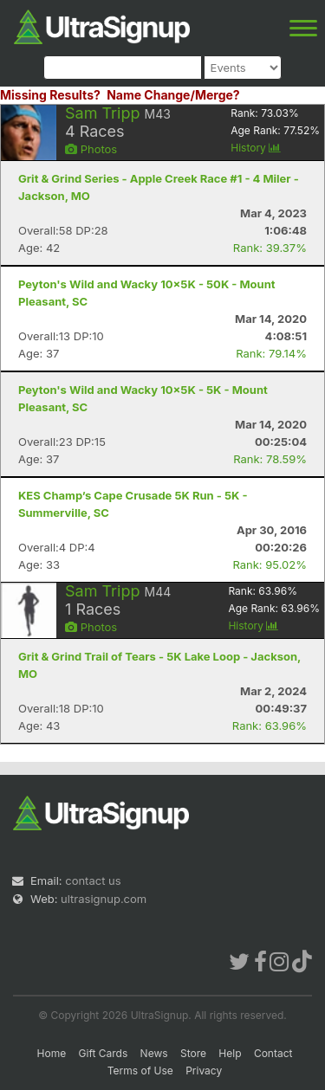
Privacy (203, 1070)
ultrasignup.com (103, 899)
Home (52, 1053)
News (154, 1053)
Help (229, 1053)
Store (193, 1053)
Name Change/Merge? (173, 94)
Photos (91, 149)
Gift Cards (103, 1053)
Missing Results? (50, 94)
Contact (273, 1053)
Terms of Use (140, 1070)
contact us (92, 880)
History (256, 147)
